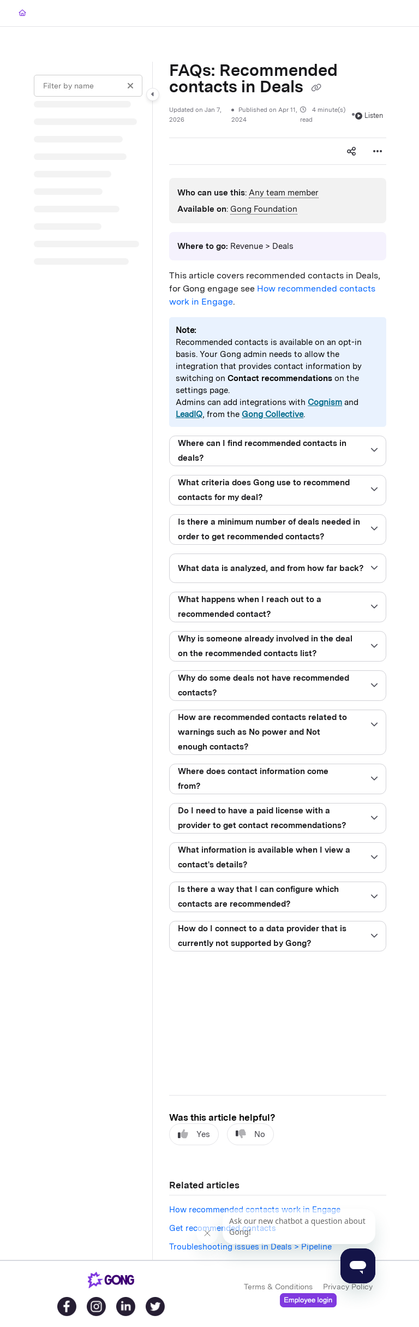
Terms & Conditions (278, 1286)
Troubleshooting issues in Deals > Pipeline (250, 1247)
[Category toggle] (152, 94)
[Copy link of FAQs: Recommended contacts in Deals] (316, 88)
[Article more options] (377, 151)
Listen (369, 115)
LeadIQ (189, 414)
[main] (278, 661)
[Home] (22, 13)
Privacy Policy (348, 1286)
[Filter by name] (88, 86)
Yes (194, 1134)
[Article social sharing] (351, 151)
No (250, 1134)
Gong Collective (272, 414)
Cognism (325, 402)
